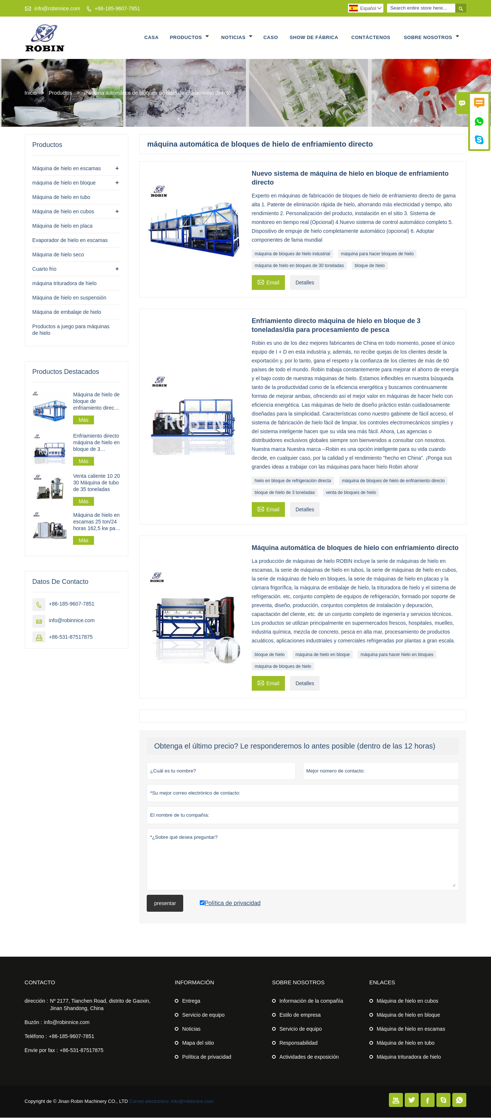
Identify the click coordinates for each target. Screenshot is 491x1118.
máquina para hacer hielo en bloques (397, 655)
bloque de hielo (369, 266)
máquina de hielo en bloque (323, 655)
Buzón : (33, 1023)
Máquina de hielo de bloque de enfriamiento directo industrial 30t (96, 401)
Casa (151, 38)
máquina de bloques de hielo (283, 666)
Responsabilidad (298, 1043)
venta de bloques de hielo (351, 492)
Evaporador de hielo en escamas (70, 240)
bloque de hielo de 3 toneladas (285, 492)
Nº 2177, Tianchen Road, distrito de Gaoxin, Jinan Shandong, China (100, 1005)
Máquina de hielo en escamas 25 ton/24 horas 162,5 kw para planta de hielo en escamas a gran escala (96, 522)
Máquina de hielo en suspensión (69, 298)
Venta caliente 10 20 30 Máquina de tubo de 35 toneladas (96, 483)
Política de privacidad (206, 1057)
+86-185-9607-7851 (117, 8)
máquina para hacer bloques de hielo (377, 254)
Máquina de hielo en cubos (63, 212)
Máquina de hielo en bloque (408, 1015)
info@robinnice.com (57, 8)
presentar (165, 904)
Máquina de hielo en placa (62, 226)
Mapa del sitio (198, 1043)
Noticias (237, 38)
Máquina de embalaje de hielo (66, 312)
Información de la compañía (311, 1001)
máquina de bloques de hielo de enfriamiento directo (393, 481)
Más (83, 420)
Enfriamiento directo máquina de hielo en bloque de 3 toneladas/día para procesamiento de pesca (96, 443)
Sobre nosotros (431, 38)
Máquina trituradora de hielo (409, 1057)
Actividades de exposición (309, 1057)
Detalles (305, 283)
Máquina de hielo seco (58, 255)
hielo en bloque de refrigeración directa (293, 481)
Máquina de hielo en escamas (66, 169)
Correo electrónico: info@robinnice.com (171, 1101)
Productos (189, 38)
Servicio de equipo (203, 1015)
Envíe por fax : (41, 1051)
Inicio (31, 93)
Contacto (40, 982)
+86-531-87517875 (71, 637)
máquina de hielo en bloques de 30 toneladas (299, 266)
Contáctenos (370, 38)
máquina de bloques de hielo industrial (292, 254)
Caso (271, 38)
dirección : (36, 1001)
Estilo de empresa (300, 1015)
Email (268, 282)
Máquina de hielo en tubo (61, 197)
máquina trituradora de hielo (64, 284)
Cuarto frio (44, 269)
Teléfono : (36, 1037)
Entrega (191, 1001)
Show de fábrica (314, 38)
